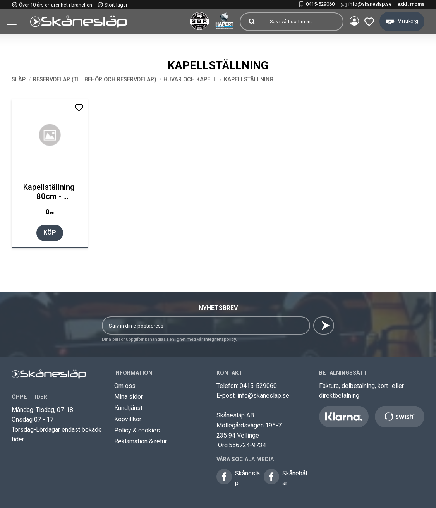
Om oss (125, 386)
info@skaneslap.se (369, 4)
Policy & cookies (137, 430)
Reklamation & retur (140, 441)
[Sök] (250, 21)
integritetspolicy (220, 339)
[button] (12, 22)
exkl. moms (410, 4)
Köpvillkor (127, 419)
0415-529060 (320, 4)
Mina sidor (128, 396)
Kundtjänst (128, 408)
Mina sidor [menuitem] (352, 21)
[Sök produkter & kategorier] (301, 21)
